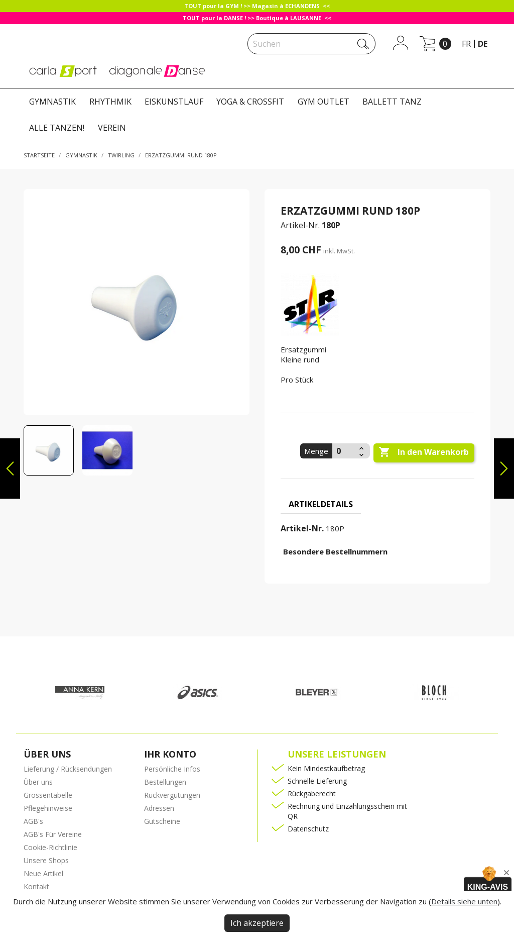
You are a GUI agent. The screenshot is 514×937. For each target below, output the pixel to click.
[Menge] (344, 450)
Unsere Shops (46, 860)
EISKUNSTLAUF (174, 101)
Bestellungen (165, 782)
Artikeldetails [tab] (321, 504)
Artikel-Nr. (300, 225)
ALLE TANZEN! (56, 127)
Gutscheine (162, 821)
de (482, 43)
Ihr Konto (170, 754)
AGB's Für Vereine (53, 834)
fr (466, 43)
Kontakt (36, 886)
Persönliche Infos (172, 769)
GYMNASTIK (52, 101)
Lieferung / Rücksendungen (68, 769)
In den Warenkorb (423, 452)
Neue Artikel (43, 873)
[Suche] (311, 43)
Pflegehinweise (48, 808)
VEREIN (112, 127)
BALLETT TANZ (392, 101)
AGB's (33, 821)
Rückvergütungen (172, 795)
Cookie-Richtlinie (50, 847)
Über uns (38, 782)
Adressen (159, 808)
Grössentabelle (48, 795)
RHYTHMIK (110, 101)
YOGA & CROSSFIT (250, 101)
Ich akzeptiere (257, 922)
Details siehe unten (464, 901)
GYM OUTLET (323, 101)
